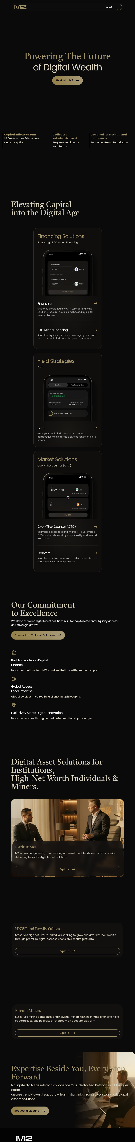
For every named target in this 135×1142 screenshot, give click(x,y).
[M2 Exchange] (20, 7)
